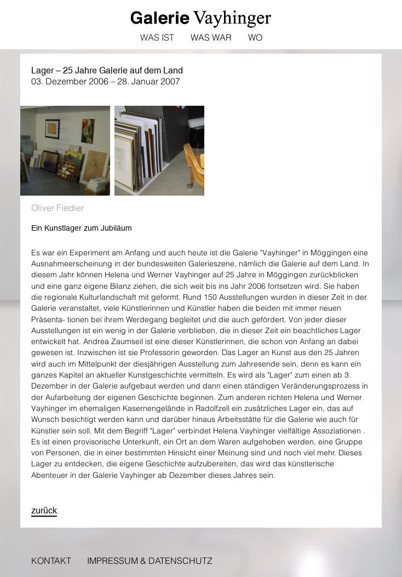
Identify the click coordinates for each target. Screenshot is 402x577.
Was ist (157, 37)
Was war (211, 37)
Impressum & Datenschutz (150, 560)
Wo (255, 37)
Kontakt (51, 560)
